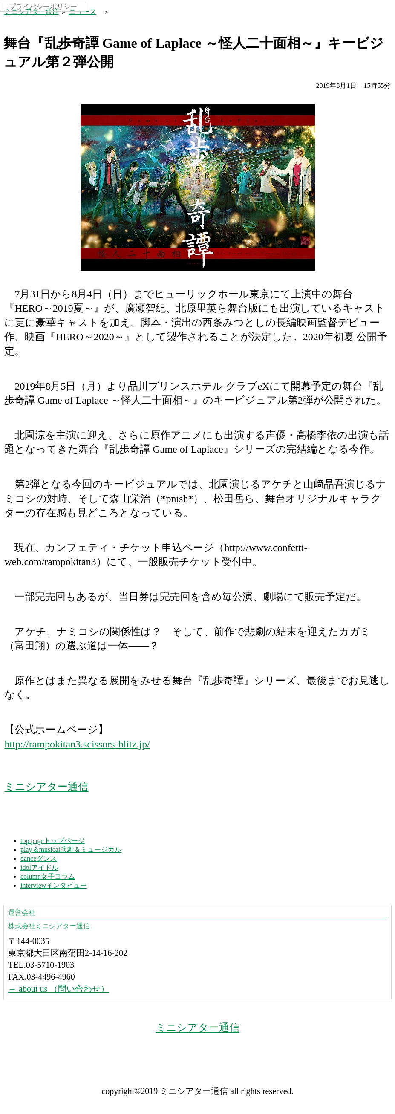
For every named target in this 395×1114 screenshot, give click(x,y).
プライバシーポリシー (43, 6)
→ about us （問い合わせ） (58, 988)
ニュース (82, 11)
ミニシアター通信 (31, 11)
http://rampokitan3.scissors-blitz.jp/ (77, 744)
